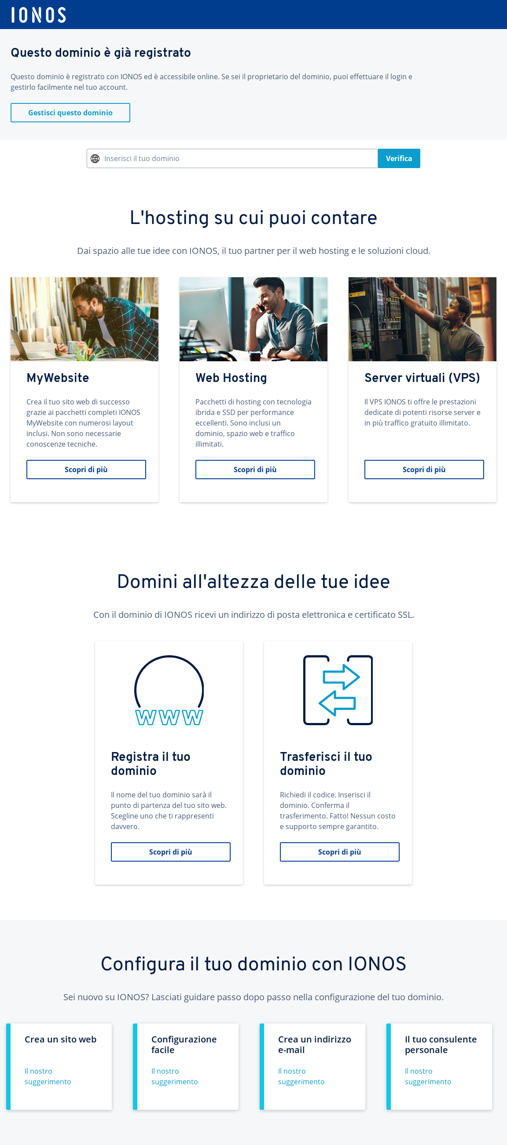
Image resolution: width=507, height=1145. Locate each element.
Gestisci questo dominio (70, 112)
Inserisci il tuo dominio (142, 158)
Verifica (399, 158)
